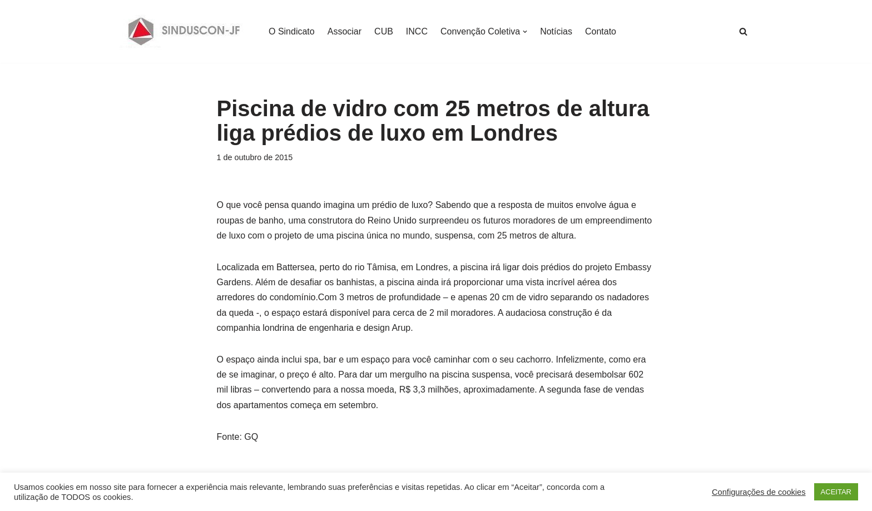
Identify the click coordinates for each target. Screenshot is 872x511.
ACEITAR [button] (836, 492)
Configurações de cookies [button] (759, 492)
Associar (344, 31)
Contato (600, 31)
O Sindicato (292, 31)
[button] (525, 31)
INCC (417, 31)
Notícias (556, 31)
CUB (383, 31)
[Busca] (743, 31)
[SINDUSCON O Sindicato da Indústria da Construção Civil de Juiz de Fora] (184, 31)
